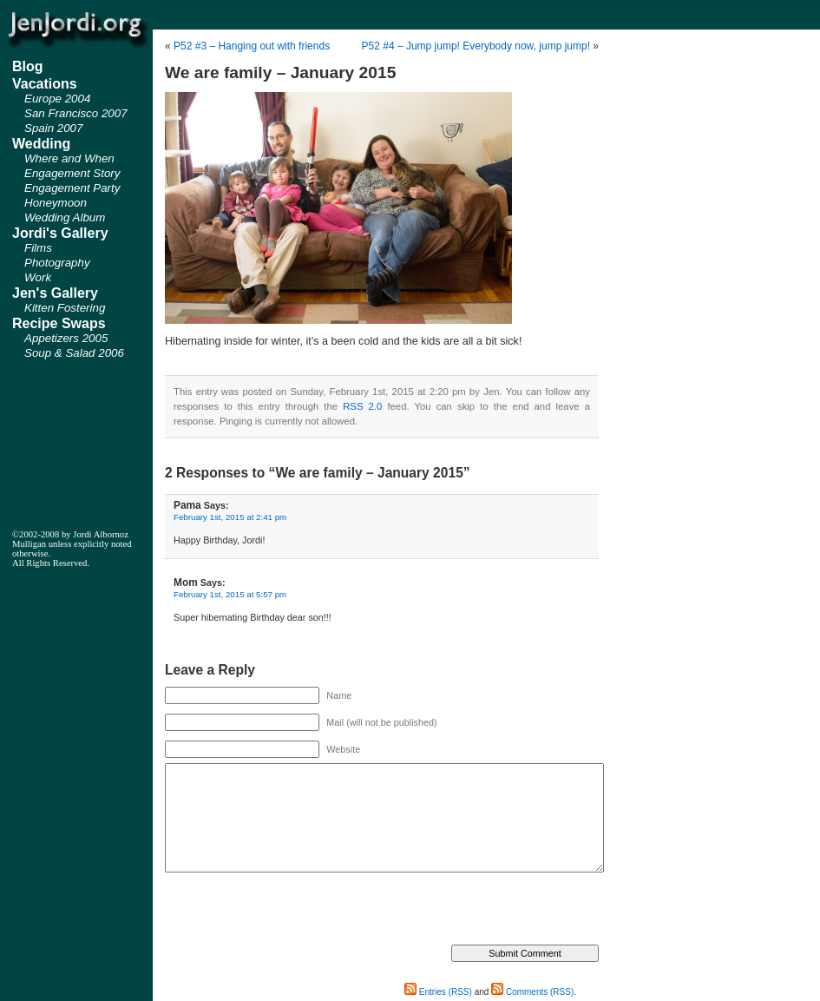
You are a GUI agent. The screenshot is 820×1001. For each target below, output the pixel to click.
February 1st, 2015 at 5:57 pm (230, 594)
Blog (27, 66)
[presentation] (297, 911)
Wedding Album (64, 217)
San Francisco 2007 (76, 113)
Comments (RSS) (532, 992)
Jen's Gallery (55, 293)
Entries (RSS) (438, 992)
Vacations (44, 83)
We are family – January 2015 (280, 72)
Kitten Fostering (64, 307)
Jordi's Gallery (60, 233)
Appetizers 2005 (66, 338)
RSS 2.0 (362, 406)
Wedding (41, 143)
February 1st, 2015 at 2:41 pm (230, 517)
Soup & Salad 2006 (74, 352)
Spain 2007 (53, 128)
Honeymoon (55, 202)
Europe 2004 (57, 98)
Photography (57, 262)
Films (38, 247)
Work (37, 277)
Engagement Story (72, 173)
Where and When (69, 158)
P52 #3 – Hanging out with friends (252, 46)
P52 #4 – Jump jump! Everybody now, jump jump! (476, 46)
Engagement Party (72, 187)
